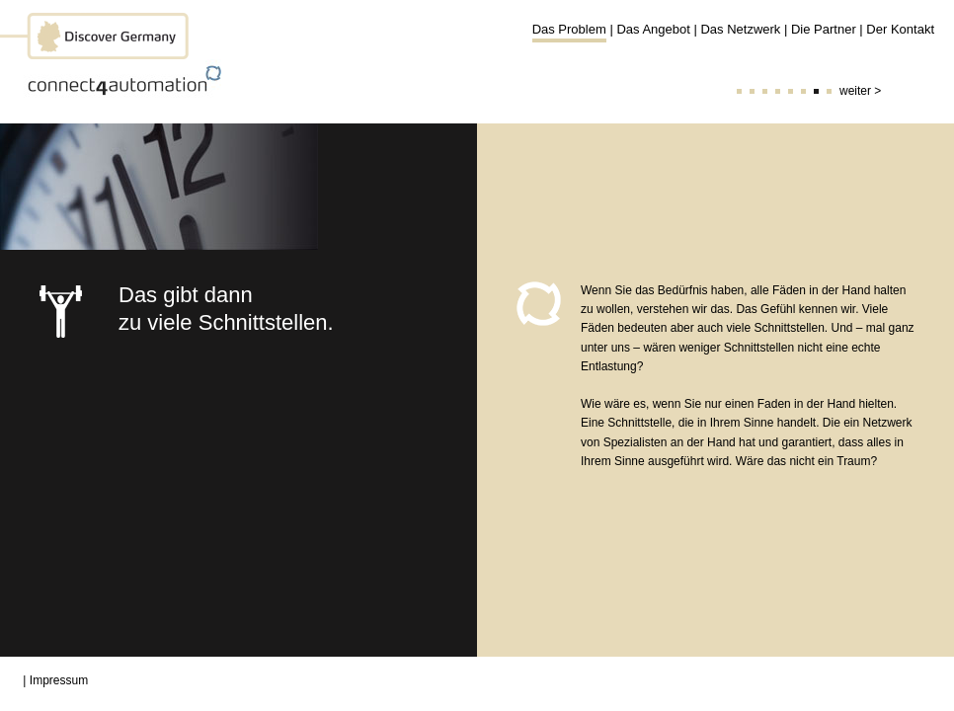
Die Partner (823, 29)
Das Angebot (652, 29)
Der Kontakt (900, 29)
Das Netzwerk (740, 29)
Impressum (59, 680)
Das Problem (569, 29)
